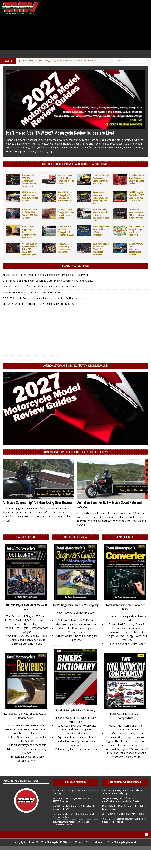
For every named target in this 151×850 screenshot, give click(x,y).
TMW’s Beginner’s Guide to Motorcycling (75, 605)
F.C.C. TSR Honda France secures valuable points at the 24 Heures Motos (44, 298)
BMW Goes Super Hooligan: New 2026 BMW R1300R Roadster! (30, 196)
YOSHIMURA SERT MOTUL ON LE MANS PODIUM (31, 292)
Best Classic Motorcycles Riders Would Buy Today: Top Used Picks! (100, 198)
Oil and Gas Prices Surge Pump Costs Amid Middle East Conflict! (137, 179)
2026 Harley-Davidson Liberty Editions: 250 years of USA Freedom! (137, 213)
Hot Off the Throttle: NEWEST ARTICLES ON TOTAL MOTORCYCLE (75, 164)
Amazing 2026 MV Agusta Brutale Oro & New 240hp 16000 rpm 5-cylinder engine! (30, 249)
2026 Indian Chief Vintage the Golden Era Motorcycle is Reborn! (65, 213)
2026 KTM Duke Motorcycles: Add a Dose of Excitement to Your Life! (101, 215)
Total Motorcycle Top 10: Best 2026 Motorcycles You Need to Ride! (136, 196)
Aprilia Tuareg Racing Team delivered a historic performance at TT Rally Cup (46, 274)
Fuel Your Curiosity (75, 782)
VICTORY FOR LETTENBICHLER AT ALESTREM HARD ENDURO (38, 304)
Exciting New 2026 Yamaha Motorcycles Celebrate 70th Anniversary (136, 249)
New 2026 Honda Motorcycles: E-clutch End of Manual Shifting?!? (65, 196)
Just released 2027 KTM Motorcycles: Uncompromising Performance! (29, 180)
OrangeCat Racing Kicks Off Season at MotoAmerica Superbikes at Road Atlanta (48, 280)
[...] (50, 151)
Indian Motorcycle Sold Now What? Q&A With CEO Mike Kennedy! (30, 213)
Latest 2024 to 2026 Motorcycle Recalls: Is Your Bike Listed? (64, 248)
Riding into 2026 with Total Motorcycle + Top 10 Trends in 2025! (65, 230)
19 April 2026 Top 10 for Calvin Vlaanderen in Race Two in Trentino (40, 286)
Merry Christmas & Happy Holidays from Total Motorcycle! (136, 230)
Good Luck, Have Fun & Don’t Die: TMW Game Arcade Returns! (65, 179)
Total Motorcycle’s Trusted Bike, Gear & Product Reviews (75, 452)
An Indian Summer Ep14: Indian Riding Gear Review (37, 503)
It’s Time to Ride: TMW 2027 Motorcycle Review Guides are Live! (60, 133)
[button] (146, 54)
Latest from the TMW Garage (124, 782)
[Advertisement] (95, 25)
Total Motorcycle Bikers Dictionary (75, 710)
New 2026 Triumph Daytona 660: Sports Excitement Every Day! (101, 179)
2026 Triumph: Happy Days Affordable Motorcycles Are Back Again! (29, 232)
